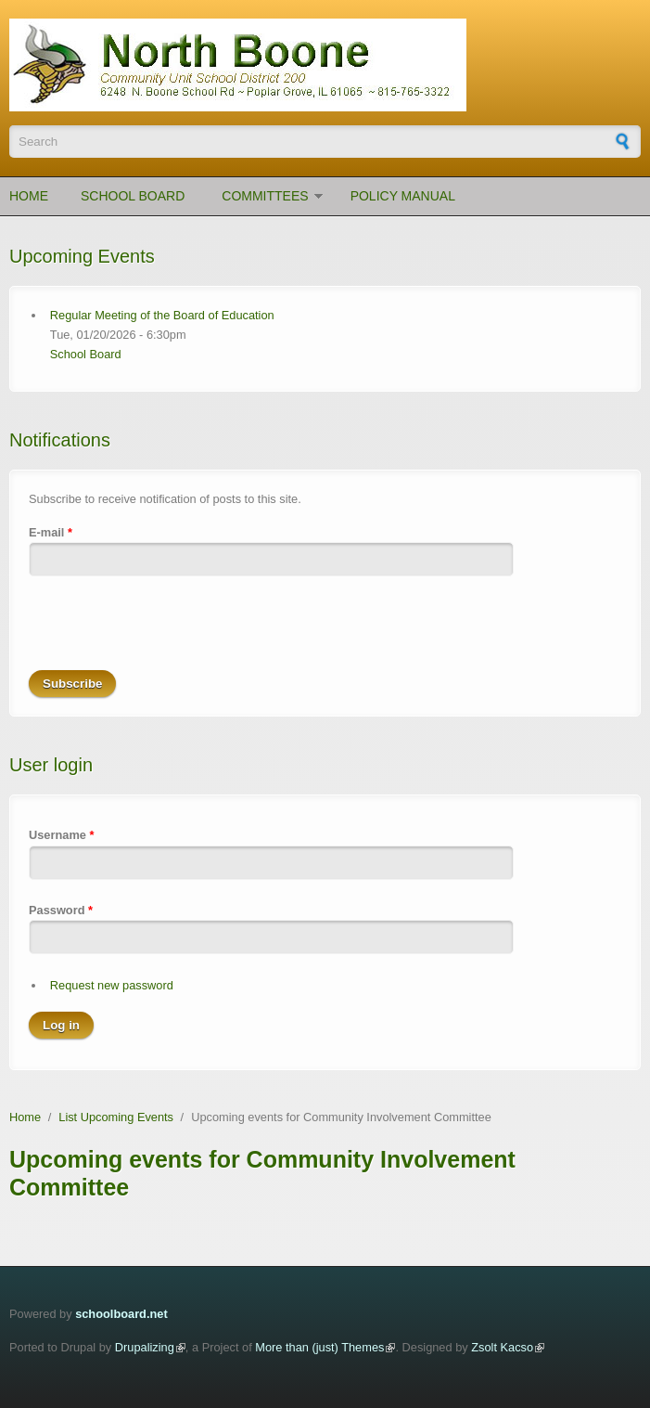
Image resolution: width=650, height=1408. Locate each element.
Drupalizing (144, 1347)
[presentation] (170, 634)
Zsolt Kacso (502, 1347)
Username (61, 835)
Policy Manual (402, 195)
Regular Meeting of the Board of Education (162, 315)
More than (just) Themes (319, 1347)
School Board (133, 195)
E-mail (50, 532)
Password (61, 910)
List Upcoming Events (115, 1117)
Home (28, 195)
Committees (265, 195)
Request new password (111, 985)
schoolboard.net (121, 1314)
